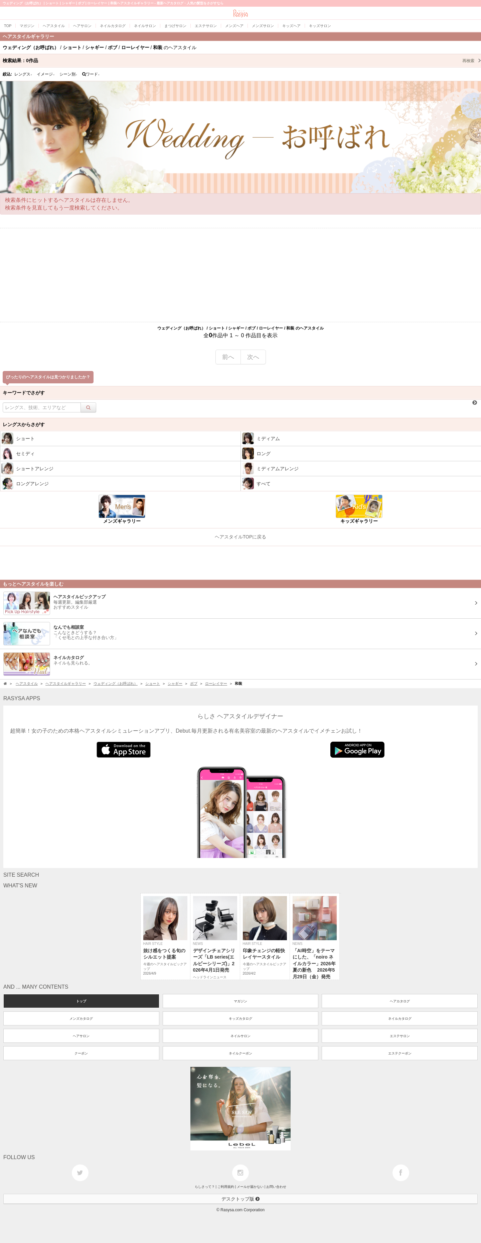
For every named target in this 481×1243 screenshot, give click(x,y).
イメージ (46, 74)
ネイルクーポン (240, 1053)
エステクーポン (400, 1053)
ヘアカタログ (400, 1001)
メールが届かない (250, 1187)
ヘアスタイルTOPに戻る (241, 536)
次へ (253, 357)
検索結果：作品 (242, 60)
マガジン (240, 1001)
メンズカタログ (81, 1018)
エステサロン (400, 1036)
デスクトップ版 (240, 1199)
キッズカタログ (240, 1018)
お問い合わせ (276, 1187)
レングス (23, 74)
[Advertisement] (240, 275)
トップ (81, 1001)
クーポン (81, 1053)
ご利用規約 (225, 1187)
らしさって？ (205, 1187)
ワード (91, 74)
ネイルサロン (240, 1036)
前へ (228, 357)
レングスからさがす (24, 424)
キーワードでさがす (24, 392)
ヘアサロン (81, 1036)
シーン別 (68, 74)
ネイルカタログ (400, 1018)
